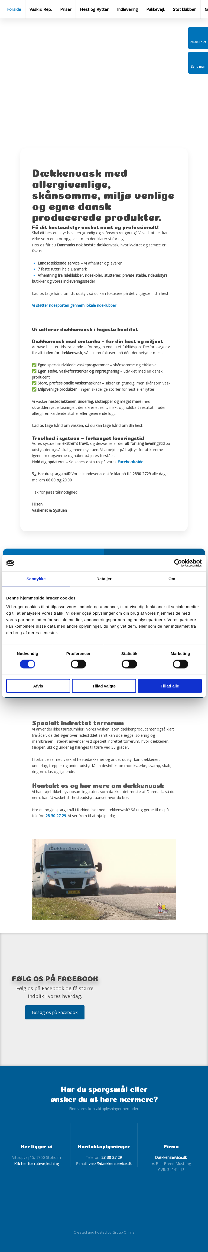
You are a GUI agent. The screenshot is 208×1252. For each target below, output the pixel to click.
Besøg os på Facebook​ (55, 1012)
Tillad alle (170, 685)
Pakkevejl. (155, 9)
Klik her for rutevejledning (36, 1163)
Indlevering (127, 9)
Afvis (38, 685)
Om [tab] (171, 578)
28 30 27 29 (56, 815)
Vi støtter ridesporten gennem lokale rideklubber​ (74, 305)
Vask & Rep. (41, 9)
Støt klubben (184, 9)
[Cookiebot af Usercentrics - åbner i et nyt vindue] (178, 563)
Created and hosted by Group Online (104, 1232)
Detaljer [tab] (104, 578)
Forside (14, 9)
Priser (66, 9)
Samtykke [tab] (36, 578)
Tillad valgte (104, 685)
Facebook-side (130, 461)
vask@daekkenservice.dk (110, 1163)
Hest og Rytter (94, 9)
